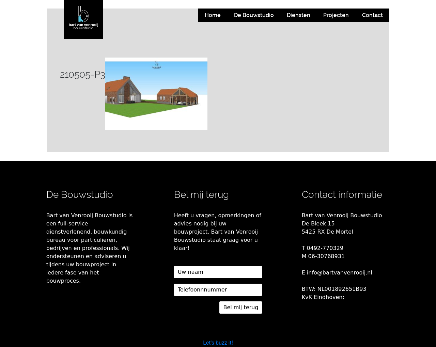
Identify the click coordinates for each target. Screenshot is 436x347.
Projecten (336, 15)
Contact (372, 15)
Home (213, 15)
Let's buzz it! (218, 343)
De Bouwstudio (254, 15)
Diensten (298, 15)
